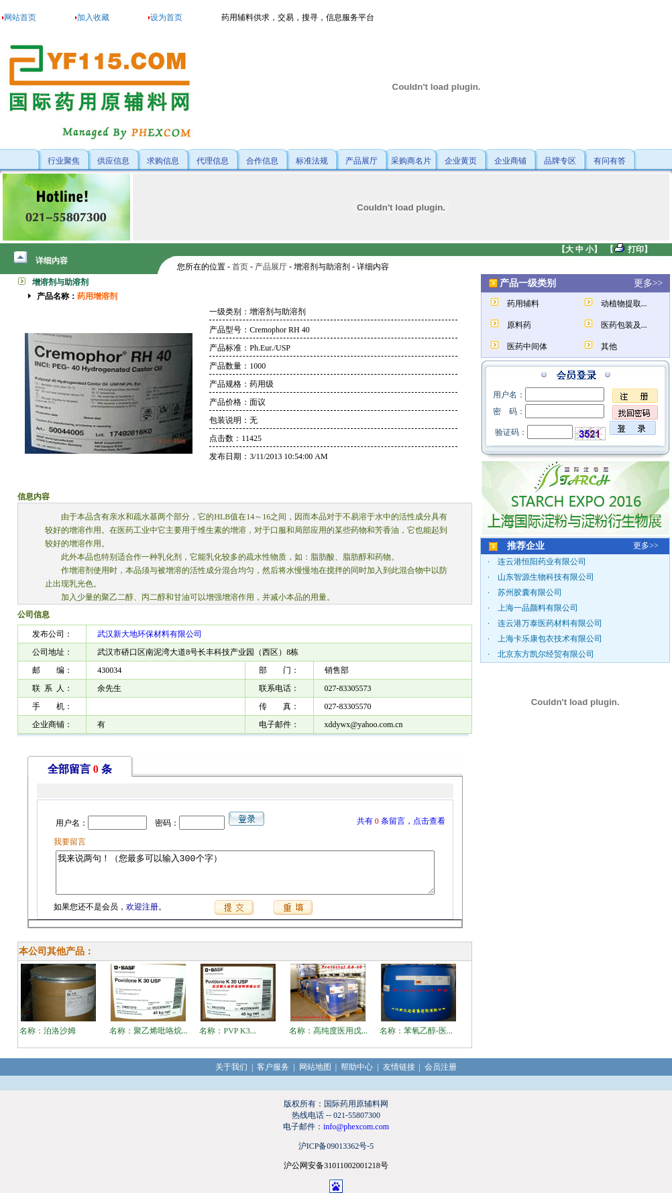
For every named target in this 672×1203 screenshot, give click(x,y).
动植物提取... (624, 303)
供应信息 (113, 161)
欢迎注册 (137, 915)
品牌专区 (560, 161)
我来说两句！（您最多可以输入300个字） (245, 876)
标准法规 (312, 161)
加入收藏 (93, 17)
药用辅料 (523, 303)
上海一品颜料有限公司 (538, 608)
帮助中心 (357, 1075)
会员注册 (441, 1075)
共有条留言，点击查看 (405, 821)
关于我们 (231, 1075)
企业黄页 (461, 161)
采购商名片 (411, 161)
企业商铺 (510, 161)
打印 (636, 249)
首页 (240, 266)
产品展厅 (361, 161)
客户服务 (273, 1075)
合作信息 (262, 161)
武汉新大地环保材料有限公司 (149, 634)
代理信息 (213, 161)
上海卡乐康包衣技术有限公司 (550, 638)
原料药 (519, 325)
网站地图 (315, 1075)
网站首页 (20, 17)
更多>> (648, 283)
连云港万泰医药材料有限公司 (550, 623)
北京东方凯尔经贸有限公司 (546, 654)
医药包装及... (624, 325)
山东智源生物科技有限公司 (546, 577)
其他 (609, 346)
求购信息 (163, 161)
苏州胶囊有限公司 (530, 592)
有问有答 (610, 161)
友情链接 (399, 1075)
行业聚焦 (64, 161)
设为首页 (166, 17)
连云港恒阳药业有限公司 (542, 561)
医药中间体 (527, 346)
